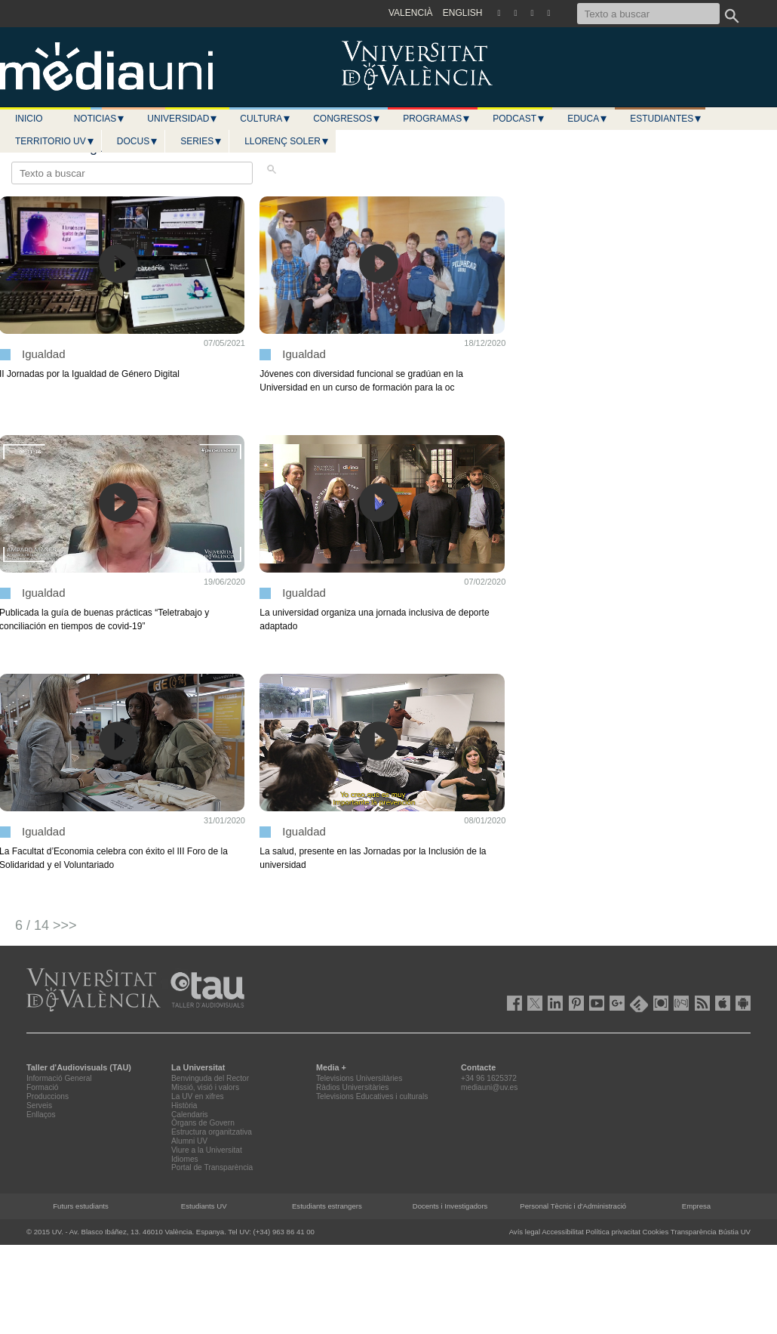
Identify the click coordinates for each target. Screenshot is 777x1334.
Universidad (182, 118)
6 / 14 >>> (46, 925)
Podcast (519, 118)
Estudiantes (666, 118)
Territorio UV (55, 141)
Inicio (29, 118)
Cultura (265, 118)
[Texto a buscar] (648, 13)
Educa (587, 118)
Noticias (100, 118)
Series (201, 141)
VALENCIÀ (410, 13)
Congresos (347, 118)
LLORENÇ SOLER (287, 141)
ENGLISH (463, 13)
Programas (437, 118)
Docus (137, 141)
